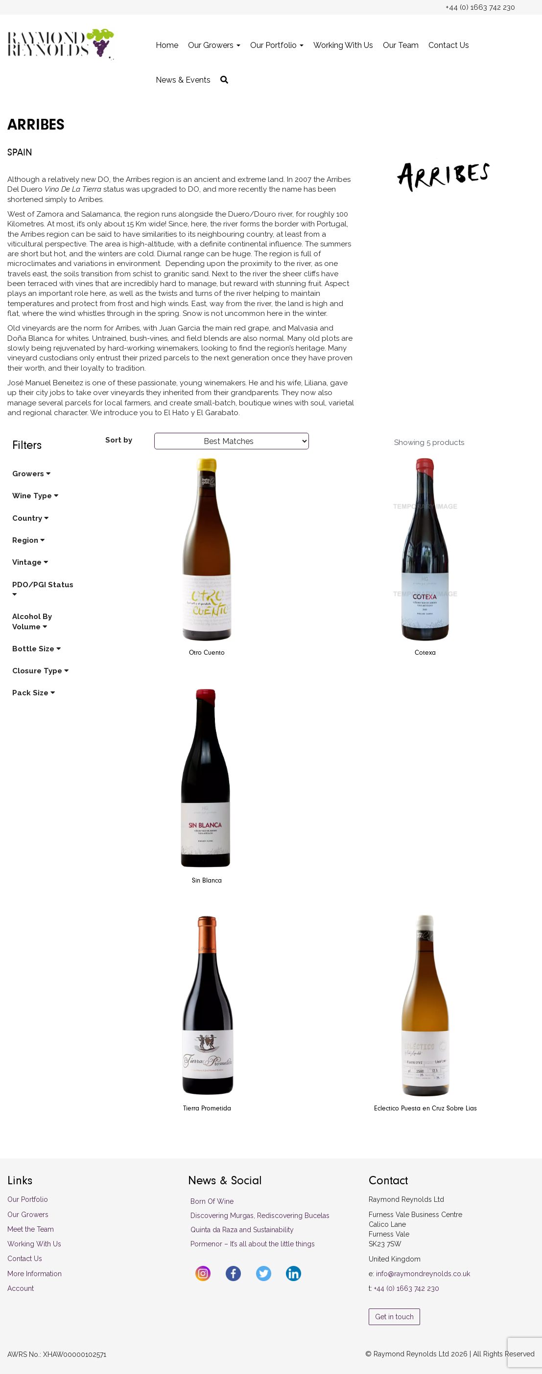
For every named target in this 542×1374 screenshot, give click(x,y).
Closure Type (40, 670)
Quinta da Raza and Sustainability (242, 1230)
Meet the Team (30, 1229)
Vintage (30, 562)
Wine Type (35, 495)
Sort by (118, 440)
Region (28, 540)
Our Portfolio (277, 45)
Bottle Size (36, 648)
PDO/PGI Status (42, 589)
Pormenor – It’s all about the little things (252, 1244)
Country (30, 518)
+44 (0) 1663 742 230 (406, 1288)
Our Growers (214, 45)
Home (167, 45)
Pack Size (33, 692)
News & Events (183, 80)
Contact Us (448, 45)
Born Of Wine (212, 1201)
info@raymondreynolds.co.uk (423, 1274)
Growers (31, 473)
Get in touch (394, 1317)
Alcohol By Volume (32, 621)
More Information (34, 1274)
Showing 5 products (429, 442)
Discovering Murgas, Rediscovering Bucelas (260, 1215)
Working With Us (343, 45)
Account (20, 1288)
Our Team (401, 45)
